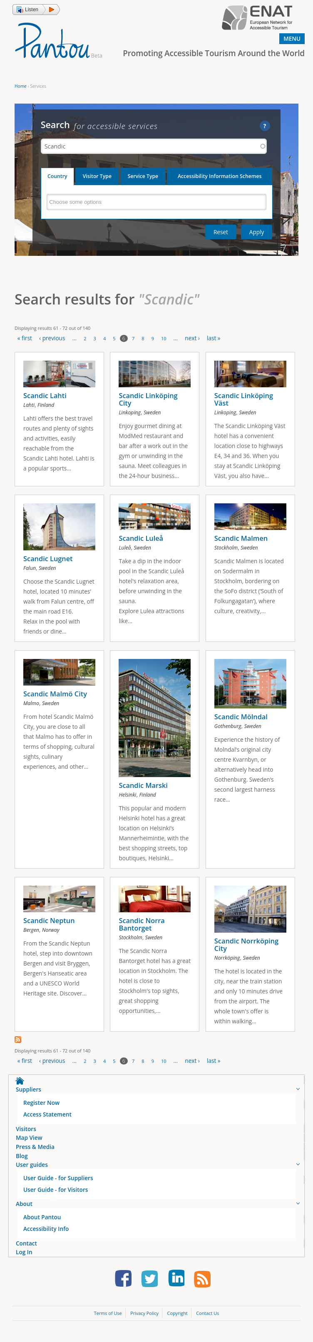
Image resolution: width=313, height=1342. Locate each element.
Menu (292, 38)
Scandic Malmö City (55, 697)
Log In (24, 1259)
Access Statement (47, 1121)
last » (214, 338)
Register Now (41, 1109)
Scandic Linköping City (148, 399)
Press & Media (35, 1153)
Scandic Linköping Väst (243, 399)
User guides (32, 1171)
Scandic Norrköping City (246, 949)
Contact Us (207, 1320)
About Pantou (42, 1224)
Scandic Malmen (241, 540)
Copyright (177, 1320)
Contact (26, 1250)
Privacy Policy (144, 1320)
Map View (29, 1144)
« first (24, 338)
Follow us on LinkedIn (176, 1286)
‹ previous (52, 338)
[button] (36, 9)
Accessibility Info (46, 1235)
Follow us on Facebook (123, 1286)
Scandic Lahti (45, 395)
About (24, 1210)
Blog (22, 1162)
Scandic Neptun (49, 925)
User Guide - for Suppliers (58, 1184)
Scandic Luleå (141, 540)
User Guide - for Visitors (55, 1196)
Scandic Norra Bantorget (141, 929)
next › (192, 338)
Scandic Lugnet (47, 560)
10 (163, 338)
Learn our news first (202, 1286)
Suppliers (28, 1096)
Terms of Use (108, 1320)
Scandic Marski (143, 788)
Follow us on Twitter (149, 1286)
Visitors (26, 1135)
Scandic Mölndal (241, 720)
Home (21, 86)
